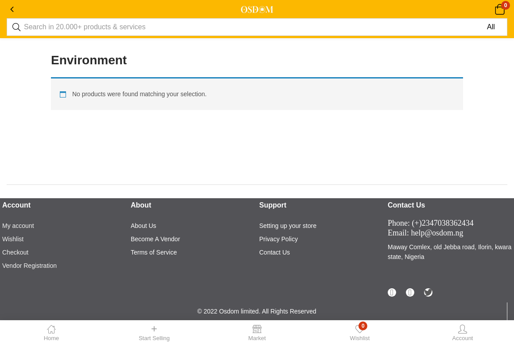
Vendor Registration (29, 265)
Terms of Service (154, 252)
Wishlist (12, 239)
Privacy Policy (278, 239)
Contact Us (274, 252)
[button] (499, 9)
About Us (143, 225)
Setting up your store (287, 225)
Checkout (15, 252)
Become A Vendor (155, 239)
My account (18, 225)
